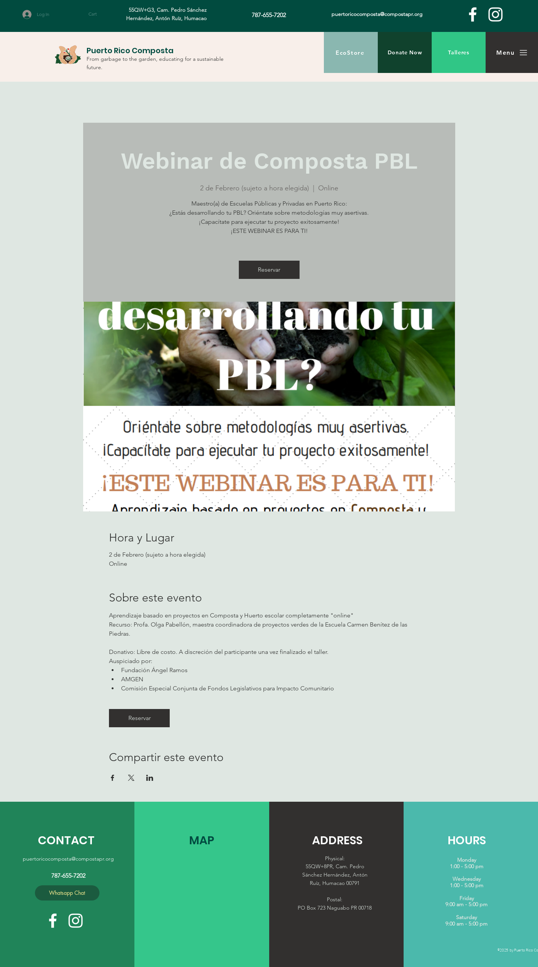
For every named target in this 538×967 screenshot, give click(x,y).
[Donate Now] (405, 52)
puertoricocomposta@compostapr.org (68, 858)
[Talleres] (459, 52)
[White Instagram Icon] (495, 14)
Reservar (269, 269)
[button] (99, 14)
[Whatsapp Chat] (67, 893)
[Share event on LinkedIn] (149, 778)
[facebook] (472, 14)
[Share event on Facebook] (112, 778)
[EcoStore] (351, 52)
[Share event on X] (131, 778)
